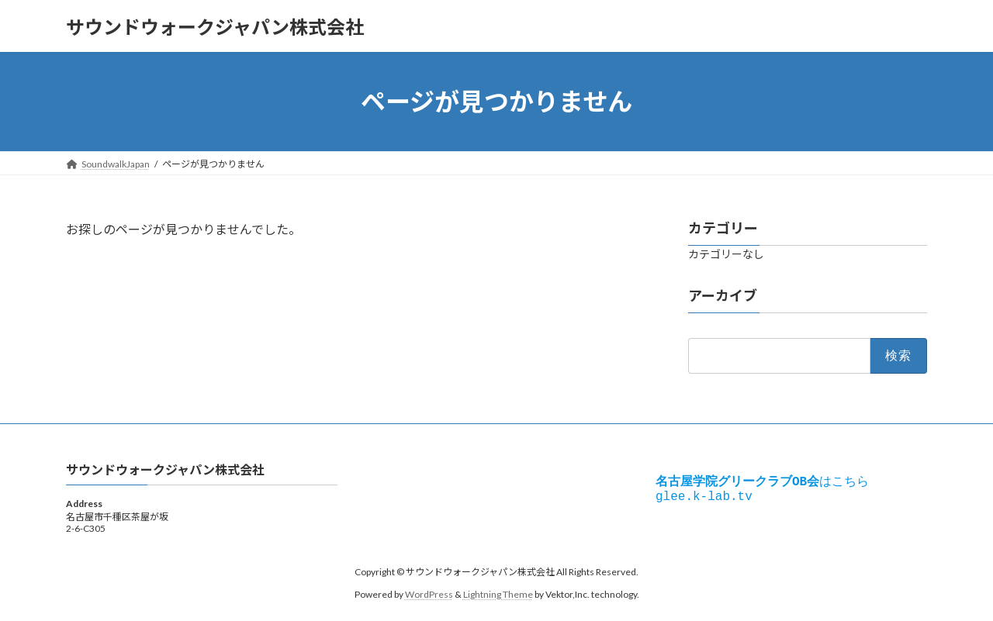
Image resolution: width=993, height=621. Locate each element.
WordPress (429, 594)
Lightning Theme (498, 594)
